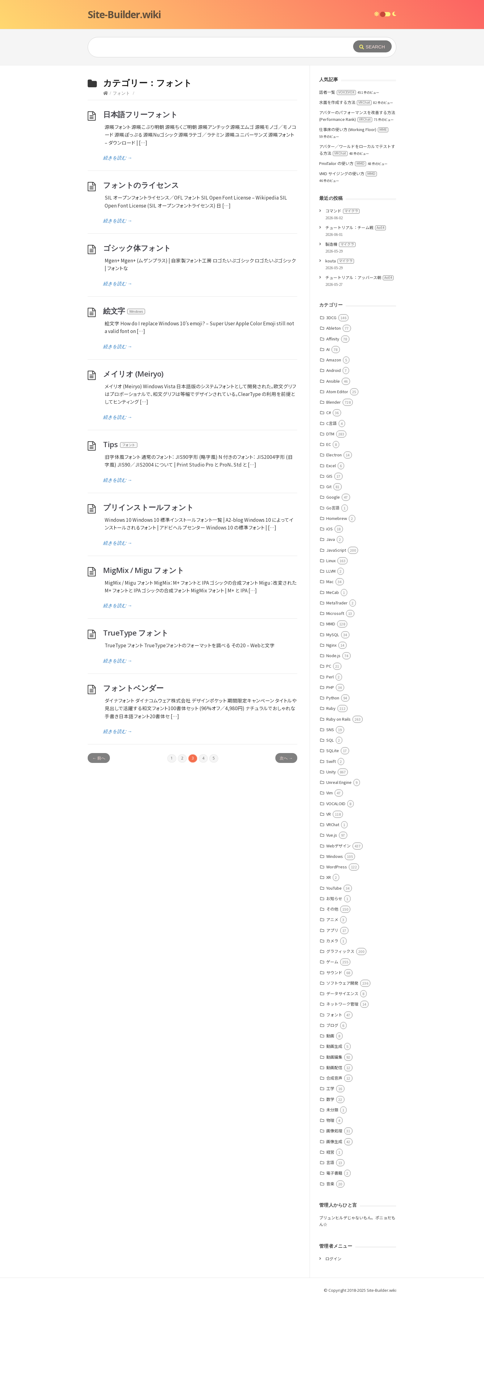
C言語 (331, 516)
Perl (330, 769)
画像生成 (334, 1234)
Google (333, 589)
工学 (330, 1181)
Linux (331, 653)
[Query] (211, 47)
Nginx (331, 737)
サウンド (334, 1065)
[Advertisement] (242, 111)
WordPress (336, 959)
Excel (331, 558)
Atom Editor (337, 484)
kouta (339, 353)
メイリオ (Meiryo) (133, 466)
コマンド (342, 303)
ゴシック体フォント (137, 340)
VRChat (332, 917)
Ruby (331, 801)
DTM (330, 526)
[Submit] (372, 46)
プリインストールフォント (148, 600)
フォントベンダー (133, 780)
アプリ (332, 1023)
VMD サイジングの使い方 (348, 266)
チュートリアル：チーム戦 (355, 320)
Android (333, 463)
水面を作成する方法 (345, 195)
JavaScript (336, 642)
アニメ (332, 1012)
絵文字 (124, 403)
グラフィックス (340, 1044)
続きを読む (117, 250)
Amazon (333, 452)
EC (328, 537)
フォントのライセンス (141, 277)
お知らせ (334, 991)
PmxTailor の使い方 (342, 256)
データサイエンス (342, 1086)
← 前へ (98, 850)
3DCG (331, 410)
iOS (329, 621)
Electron (334, 547)
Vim (329, 885)
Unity (331, 864)
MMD (330, 716)
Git (329, 579)
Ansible (333, 473)
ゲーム (332, 1054)
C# (328, 505)
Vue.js (331, 927)
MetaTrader (337, 695)
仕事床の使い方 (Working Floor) (353, 222)
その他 (332, 1001)
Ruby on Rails (338, 811)
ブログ (332, 1118)
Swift (331, 854)
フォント (121, 185)
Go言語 (333, 600)
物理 (330, 1213)
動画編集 (334, 1149)
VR (328, 906)
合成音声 (334, 1170)
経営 (330, 1244)
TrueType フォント (136, 725)
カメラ (332, 1033)
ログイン (333, 1351)
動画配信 (334, 1160)
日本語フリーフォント (140, 207)
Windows (334, 949)
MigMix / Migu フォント (143, 662)
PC (328, 758)
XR (328, 970)
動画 (330, 1128)
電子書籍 (334, 1265)
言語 (330, 1255)
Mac (330, 674)
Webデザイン (338, 938)
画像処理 (334, 1223)
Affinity (332, 431)
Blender (333, 494)
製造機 (340, 337)
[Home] (105, 185)
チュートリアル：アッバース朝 (359, 370)
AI (328, 442)
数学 (330, 1192)
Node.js (333, 748)
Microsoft (335, 706)
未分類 (332, 1202)
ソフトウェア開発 (342, 1075)
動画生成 (334, 1139)
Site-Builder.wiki (124, 14)
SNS (330, 822)
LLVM (331, 663)
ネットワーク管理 (342, 1096)
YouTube (334, 980)
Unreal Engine (339, 875)
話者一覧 (337, 184)
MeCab (332, 685)
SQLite (332, 843)
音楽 (330, 1276)
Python (332, 790)
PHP (330, 780)
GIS (329, 568)
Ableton (333, 420)
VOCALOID (335, 896)
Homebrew (336, 611)
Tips (120, 537)
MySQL (332, 727)
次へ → (286, 850)
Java (330, 632)
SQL (330, 832)
